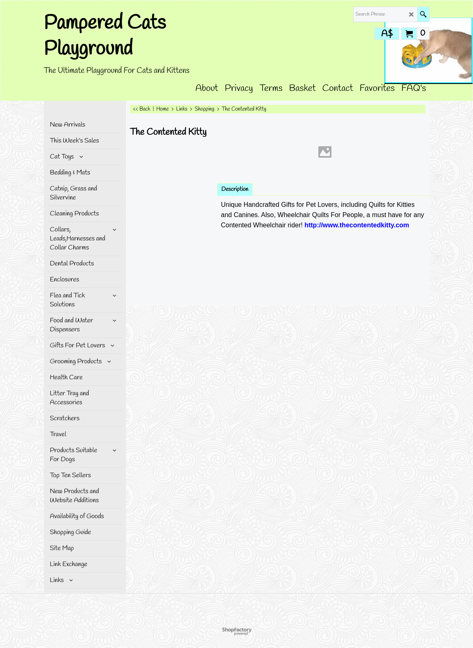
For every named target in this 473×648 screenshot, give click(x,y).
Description (235, 189)
